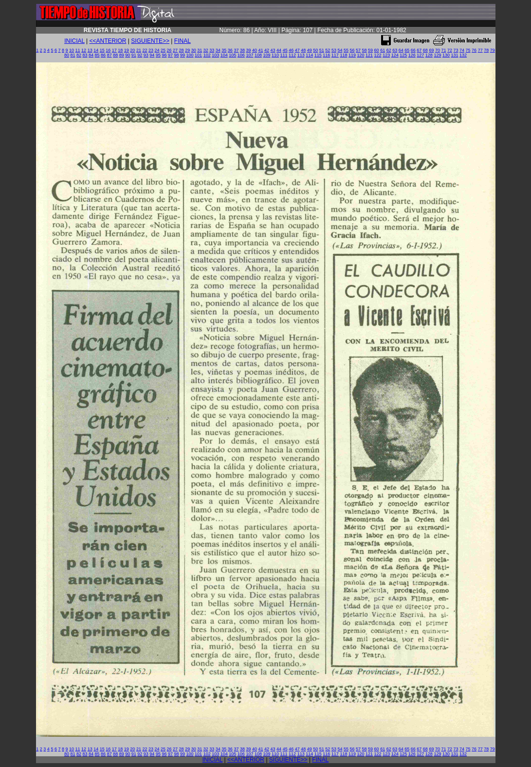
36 (230, 50)
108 (258, 55)
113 (301, 55)
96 (164, 55)
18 (120, 50)
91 (133, 55)
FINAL (182, 41)
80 (66, 55)
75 (468, 50)
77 (480, 50)
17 (114, 50)
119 (352, 55)
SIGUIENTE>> (150, 41)
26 (169, 50)
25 (163, 50)
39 (248, 50)
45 (285, 50)
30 (193, 50)
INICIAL (74, 41)
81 (72, 55)
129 (437, 55)
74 (461, 50)
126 (412, 55)
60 (376, 50)
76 (474, 50)
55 (346, 50)
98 (176, 55)
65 (406, 50)
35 (223, 50)
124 (395, 55)
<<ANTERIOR (108, 41)
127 (420, 55)
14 (95, 50)
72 (449, 50)
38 (242, 50)
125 (403, 55)
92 (139, 55)
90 (127, 55)
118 (343, 55)
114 (309, 55)
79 (492, 50)
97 (170, 55)
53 (333, 50)
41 (260, 50)
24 (156, 50)
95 (158, 55)
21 (138, 50)
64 (401, 50)
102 (207, 55)
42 (266, 50)
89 (121, 55)
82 (78, 55)
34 (218, 50)
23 (150, 50)
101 (198, 55)
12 (83, 50)
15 (102, 50)
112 (292, 55)
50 (315, 50)
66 (413, 50)
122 (378, 55)
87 (109, 55)
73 (456, 50)
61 (382, 50)
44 (278, 50)
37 (236, 50)
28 (181, 50)
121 (369, 55)
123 (386, 55)
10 (71, 50)
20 (132, 50)
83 (85, 55)
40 (254, 50)
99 (182, 55)
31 (199, 50)
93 (146, 55)
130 (446, 55)
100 (190, 55)
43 (273, 50)
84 (91, 55)
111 (284, 55)
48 (303, 50)
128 (429, 55)
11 (77, 50)
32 (205, 50)
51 (321, 50)
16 (108, 50)
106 (241, 55)
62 (388, 50)
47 (297, 50)
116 (326, 55)
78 (486, 50)
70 (437, 50)
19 (126, 50)
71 (443, 50)
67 (419, 50)
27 (175, 50)
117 (335, 55)
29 (187, 50)
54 (339, 50)
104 (224, 55)
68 (425, 50)
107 (249, 55)
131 (454, 55)
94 (151, 55)
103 (215, 55)
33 (211, 50)
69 (431, 50)
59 (370, 50)
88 (115, 55)
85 (97, 55)
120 (360, 55)
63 (394, 50)
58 (364, 50)
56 (351, 50)
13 (90, 50)
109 (266, 55)
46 (291, 50)
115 (318, 55)
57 (358, 50)
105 (232, 55)
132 (463, 55)
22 (144, 50)
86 (103, 55)
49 (309, 50)
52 (327, 50)
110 (275, 55)
